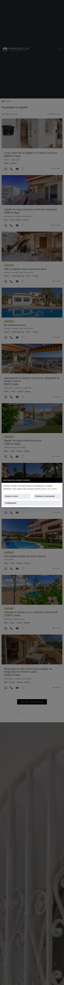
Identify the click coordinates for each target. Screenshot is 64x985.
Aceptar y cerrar (11, 496)
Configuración (10, 503)
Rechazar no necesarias (45, 496)
